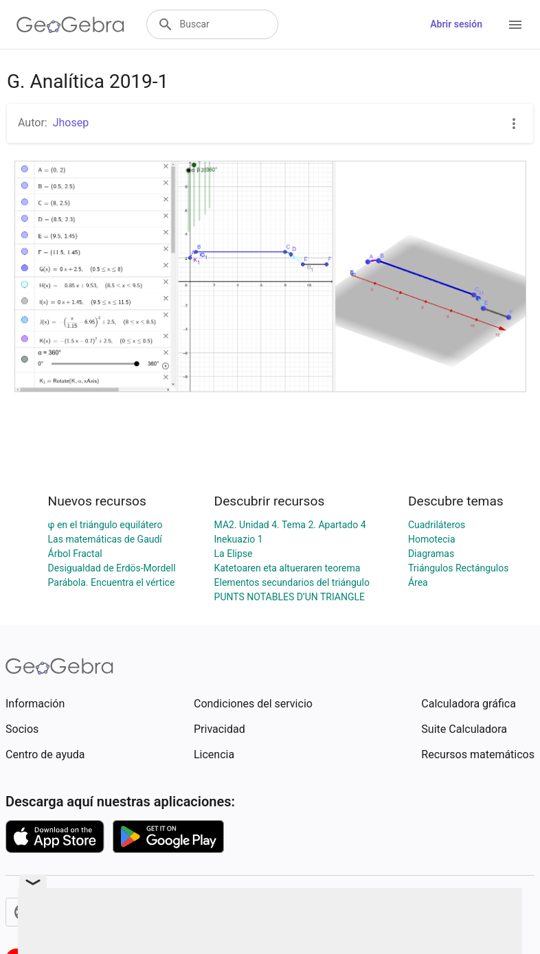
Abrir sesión (456, 24)
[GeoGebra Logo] (70, 24)
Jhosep (71, 122)
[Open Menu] (515, 24)
